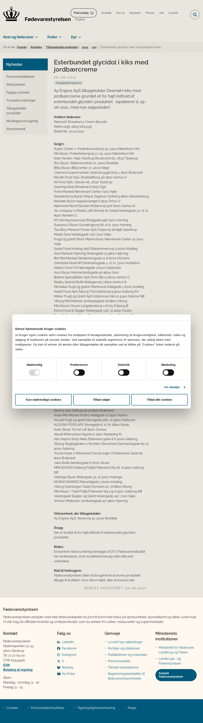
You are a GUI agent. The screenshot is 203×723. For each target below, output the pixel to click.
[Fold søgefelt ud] (195, 14)
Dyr (74, 37)
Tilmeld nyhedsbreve (123, 667)
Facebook (69, 648)
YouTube (68, 674)
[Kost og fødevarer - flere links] (36, 35)
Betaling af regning (18, 670)
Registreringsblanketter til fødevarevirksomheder (126, 676)
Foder (52, 37)
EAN (6, 665)
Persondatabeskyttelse (47, 708)
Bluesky (68, 667)
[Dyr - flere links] (79, 35)
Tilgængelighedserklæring (96, 708)
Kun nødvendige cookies (43, 399)
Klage (132, 708)
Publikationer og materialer (127, 655)
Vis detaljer (172, 387)
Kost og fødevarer (18, 37)
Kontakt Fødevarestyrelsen (171, 675)
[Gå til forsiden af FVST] (35, 14)
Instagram (69, 655)
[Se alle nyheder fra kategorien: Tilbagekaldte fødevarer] (68, 83)
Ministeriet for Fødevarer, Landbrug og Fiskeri (176, 650)
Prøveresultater (119, 661)
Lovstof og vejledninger (125, 642)
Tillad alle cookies (159, 399)
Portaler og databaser (124, 648)
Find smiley (81, 12)
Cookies (12, 708)
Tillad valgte (101, 399)
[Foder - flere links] (59, 35)
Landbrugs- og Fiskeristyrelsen (170, 661)
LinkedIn (68, 642)
